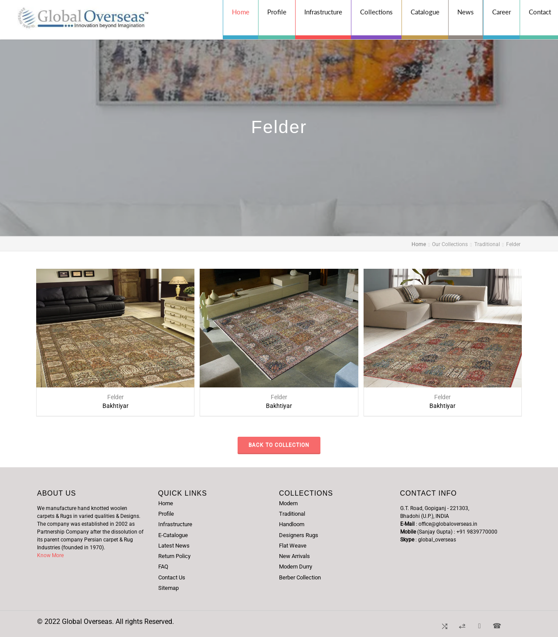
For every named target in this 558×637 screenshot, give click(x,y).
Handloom (291, 524)
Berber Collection (300, 577)
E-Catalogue (173, 535)
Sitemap (168, 588)
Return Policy (174, 556)
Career (501, 12)
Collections (376, 12)
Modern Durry (295, 566)
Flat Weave (292, 545)
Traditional (292, 513)
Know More (50, 555)
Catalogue (425, 12)
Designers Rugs (298, 535)
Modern (288, 503)
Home (240, 12)
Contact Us (171, 577)
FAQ (163, 566)
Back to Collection (279, 445)
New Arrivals (294, 556)
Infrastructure (323, 12)
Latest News (174, 545)
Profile (276, 12)
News (465, 12)
